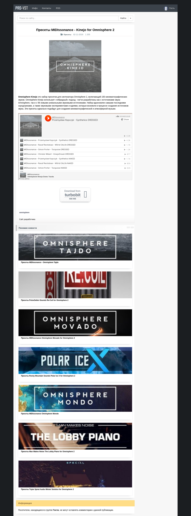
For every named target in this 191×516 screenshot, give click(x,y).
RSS (59, 8)
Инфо (36, 8)
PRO (22, 8)
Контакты (48, 8)
